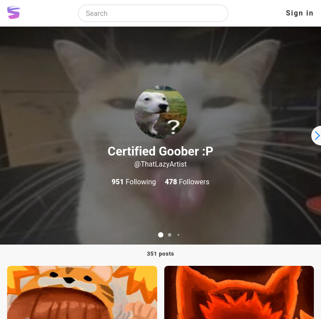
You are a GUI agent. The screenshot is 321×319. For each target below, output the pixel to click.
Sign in (300, 13)
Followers (187, 182)
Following (134, 182)
